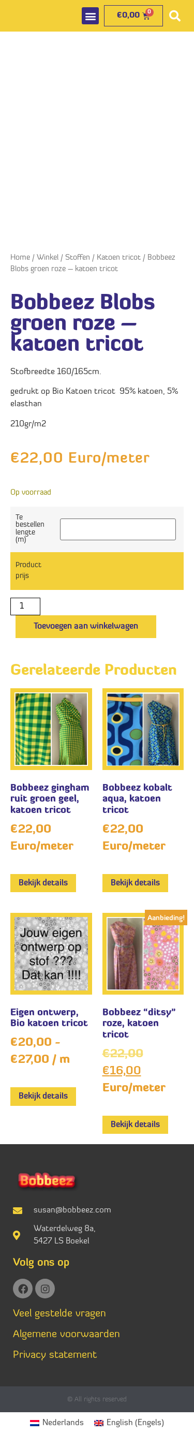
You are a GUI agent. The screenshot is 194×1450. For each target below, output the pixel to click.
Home (20, 258)
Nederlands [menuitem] (63, 1423)
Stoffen (77, 258)
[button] (90, 15)
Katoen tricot (119, 258)
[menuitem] (57, 1423)
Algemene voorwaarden (66, 1334)
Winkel (47, 258)
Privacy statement (55, 1355)
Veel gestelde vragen (59, 1314)
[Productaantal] (25, 606)
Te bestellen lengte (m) (30, 529)
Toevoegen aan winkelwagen (86, 627)
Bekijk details (43, 883)
